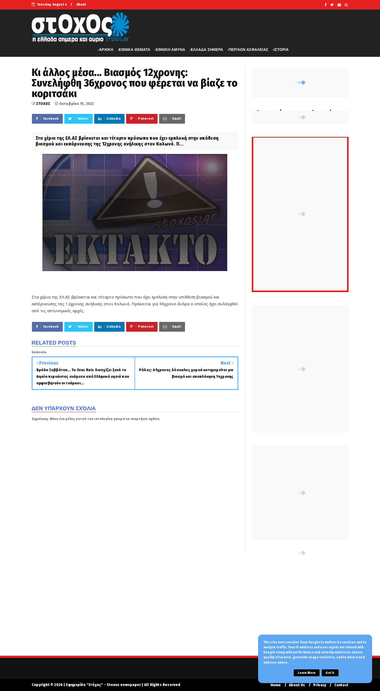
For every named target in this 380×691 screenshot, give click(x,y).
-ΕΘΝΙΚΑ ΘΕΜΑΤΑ (133, 49)
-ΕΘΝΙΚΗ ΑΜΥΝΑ (170, 49)
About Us (297, 685)
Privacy (319, 685)
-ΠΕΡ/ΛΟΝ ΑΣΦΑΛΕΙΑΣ (247, 49)
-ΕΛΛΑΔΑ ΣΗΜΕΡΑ (206, 49)
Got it (330, 673)
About (81, 4)
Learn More (307, 673)
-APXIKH (105, 49)
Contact (341, 685)
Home (275, 685)
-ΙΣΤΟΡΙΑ (281, 49)
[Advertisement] (190, 608)
